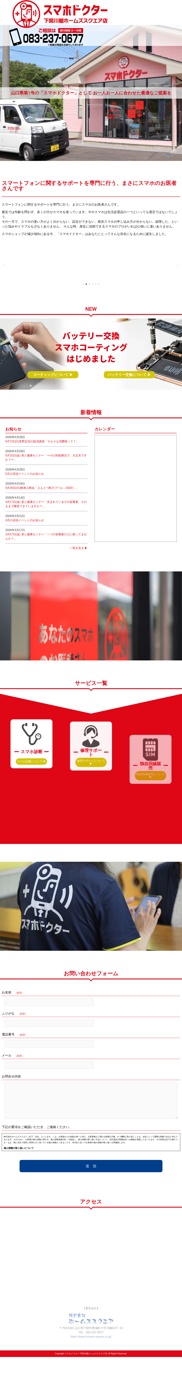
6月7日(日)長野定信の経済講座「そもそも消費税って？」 (42, 464)
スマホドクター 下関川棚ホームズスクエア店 (48, 12)
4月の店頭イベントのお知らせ (24, 543)
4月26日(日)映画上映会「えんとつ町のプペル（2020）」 (41, 510)
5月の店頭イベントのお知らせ (24, 496)
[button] (4, 272)
